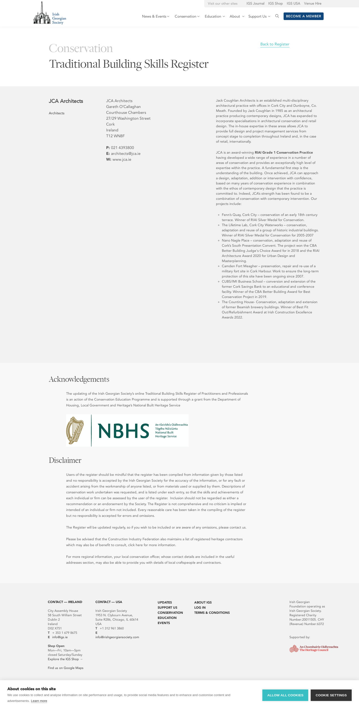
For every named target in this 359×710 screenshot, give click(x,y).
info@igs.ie (60, 637)
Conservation (170, 613)
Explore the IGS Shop (63, 659)
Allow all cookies (285, 695)
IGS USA (293, 3)
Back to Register (274, 44)
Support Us (167, 607)
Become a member (303, 16)
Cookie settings (331, 695)
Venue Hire (312, 3)
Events (164, 623)
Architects (56, 113)
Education (167, 618)
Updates (165, 602)
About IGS (203, 602)
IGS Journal (255, 3)
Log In (200, 607)
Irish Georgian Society (49, 13)
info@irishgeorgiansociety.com (117, 637)
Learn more (39, 701)
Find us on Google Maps (65, 668)
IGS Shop (275, 3)
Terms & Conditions (212, 613)
